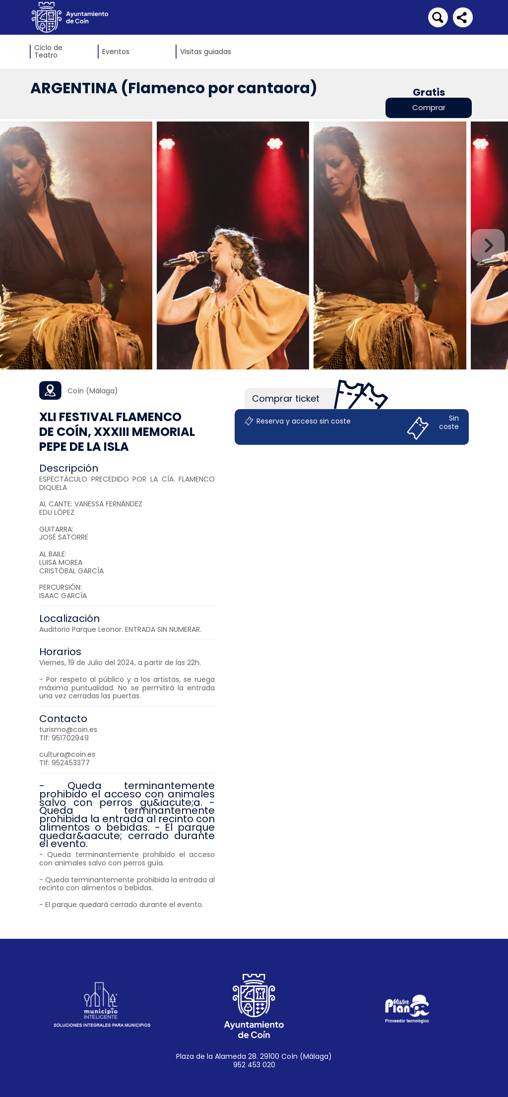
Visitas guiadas (205, 52)
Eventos (115, 52)
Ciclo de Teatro (48, 51)
